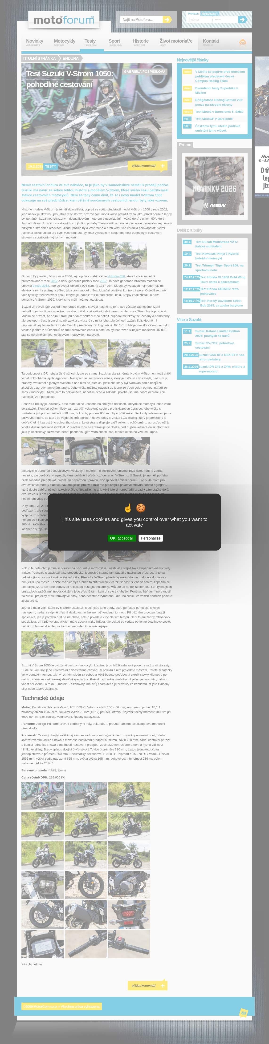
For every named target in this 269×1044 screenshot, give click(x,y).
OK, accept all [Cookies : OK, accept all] (122, 538)
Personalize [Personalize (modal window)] (151, 538)
